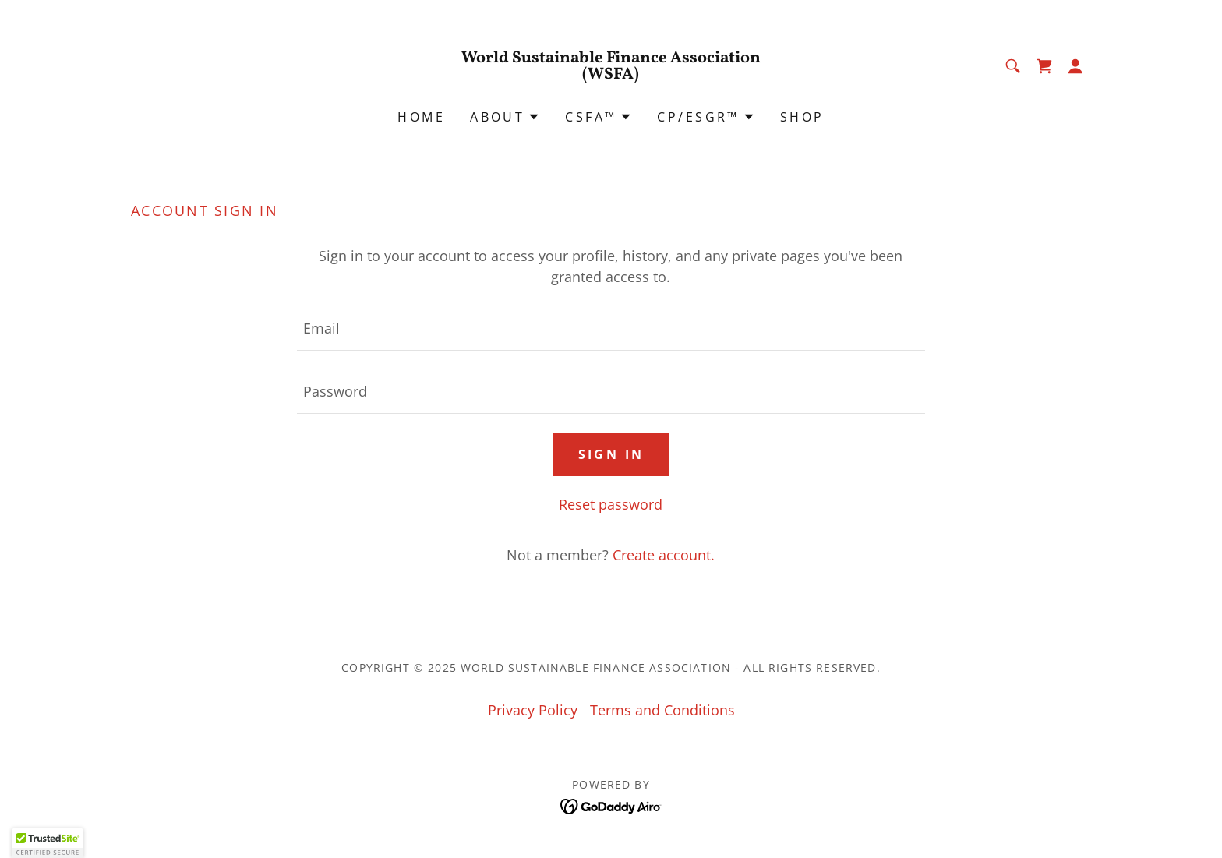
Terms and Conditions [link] (662, 710)
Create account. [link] (664, 555)
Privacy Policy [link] (532, 710)
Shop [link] (802, 116)
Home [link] (421, 116)
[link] (611, 73)
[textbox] (610, 328)
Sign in (611, 454)
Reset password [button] (610, 504)
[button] (1075, 66)
